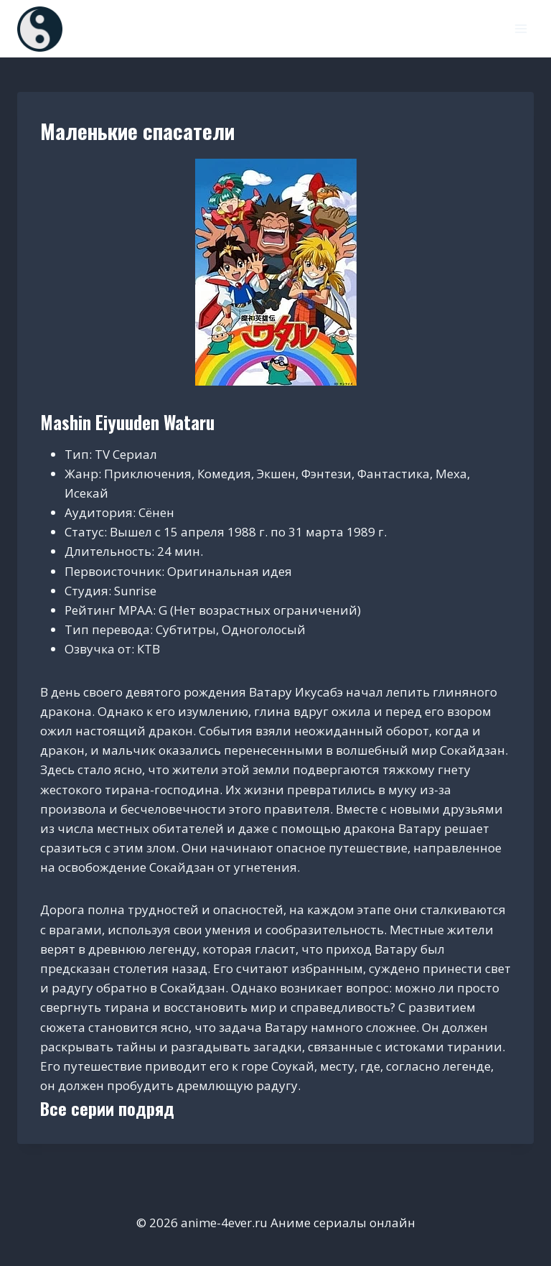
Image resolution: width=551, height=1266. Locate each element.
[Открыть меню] (520, 28)
